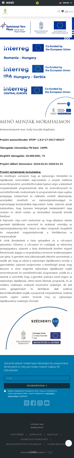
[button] (58, 12)
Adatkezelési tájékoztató (34, 439)
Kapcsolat (52, 435)
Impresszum (35, 435)
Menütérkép (17, 435)
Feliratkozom (37, 385)
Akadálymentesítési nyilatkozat (23, 444)
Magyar (65, 3)
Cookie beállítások (57, 444)
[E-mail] (37, 378)
